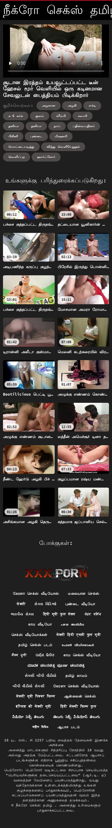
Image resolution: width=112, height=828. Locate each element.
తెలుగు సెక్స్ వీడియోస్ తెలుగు (76, 717)
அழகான (48, 105)
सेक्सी (21, 604)
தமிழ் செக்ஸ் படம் (35, 645)
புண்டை (36, 136)
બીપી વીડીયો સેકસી (28, 686)
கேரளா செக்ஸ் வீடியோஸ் (36, 593)
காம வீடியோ (40, 624)
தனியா (13, 126)
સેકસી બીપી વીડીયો (40, 675)
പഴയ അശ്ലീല (72, 624)
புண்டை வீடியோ (80, 604)
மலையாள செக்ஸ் (83, 593)
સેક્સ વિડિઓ (45, 604)
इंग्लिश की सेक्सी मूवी (33, 706)
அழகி (71, 105)
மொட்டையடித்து (21, 147)
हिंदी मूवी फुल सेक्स (59, 614)
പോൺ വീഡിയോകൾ (78, 645)
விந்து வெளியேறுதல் (63, 147)
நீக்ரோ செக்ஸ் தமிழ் (35, 805)
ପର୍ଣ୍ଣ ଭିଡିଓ (45, 655)
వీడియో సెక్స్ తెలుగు (28, 717)
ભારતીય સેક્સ (22, 614)
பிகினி (13, 136)
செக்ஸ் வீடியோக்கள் (29, 634)
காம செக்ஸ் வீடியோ (82, 655)
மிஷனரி (61, 136)
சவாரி (82, 116)
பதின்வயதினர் (84, 126)
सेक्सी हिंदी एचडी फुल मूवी (78, 634)
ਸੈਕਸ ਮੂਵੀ (19, 655)
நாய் (57, 126)
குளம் (39, 116)
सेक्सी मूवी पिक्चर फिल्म (35, 696)
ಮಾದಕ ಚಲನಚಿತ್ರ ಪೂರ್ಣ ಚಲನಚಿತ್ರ (56, 665)
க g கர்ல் (15, 116)
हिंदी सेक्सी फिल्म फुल (78, 706)
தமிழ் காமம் (76, 675)
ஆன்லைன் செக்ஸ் (80, 696)
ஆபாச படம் (68, 727)
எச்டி (92, 105)
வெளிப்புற (16, 157)
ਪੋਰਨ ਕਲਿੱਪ (93, 614)
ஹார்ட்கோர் (46, 157)
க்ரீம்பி (61, 116)
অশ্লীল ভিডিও (40, 727)
